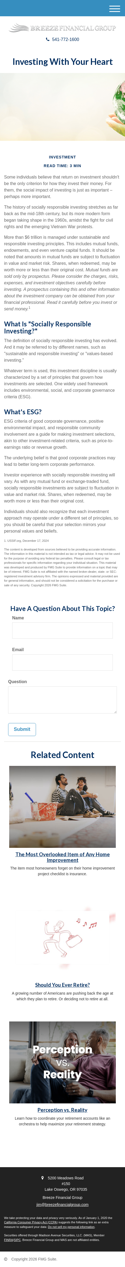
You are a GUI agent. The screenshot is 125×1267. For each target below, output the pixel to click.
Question (17, 681)
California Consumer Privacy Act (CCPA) (31, 1222)
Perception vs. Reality (62, 1110)
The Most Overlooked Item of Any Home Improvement (62, 857)
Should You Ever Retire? (62, 985)
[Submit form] (22, 729)
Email (18, 649)
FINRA (8, 1239)
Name (18, 618)
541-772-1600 (62, 39)
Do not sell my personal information (71, 1226)
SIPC (17, 1239)
